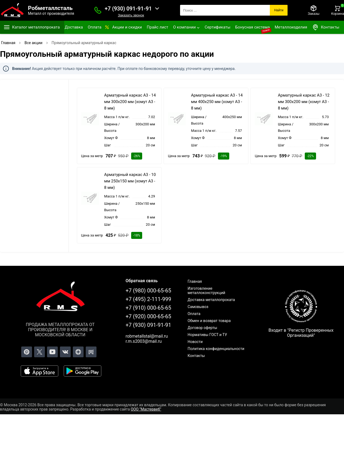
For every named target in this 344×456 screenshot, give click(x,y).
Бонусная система (252, 27)
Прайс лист (157, 27)
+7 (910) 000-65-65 (148, 308)
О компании (184, 27)
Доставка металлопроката (211, 300)
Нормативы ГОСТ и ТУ (207, 335)
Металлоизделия (291, 27)
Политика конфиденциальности (216, 349)
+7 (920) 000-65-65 (148, 316)
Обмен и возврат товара (209, 321)
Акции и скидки (127, 27)
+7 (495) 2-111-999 (148, 299)
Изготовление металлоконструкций (206, 290)
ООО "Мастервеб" (146, 409)
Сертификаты (217, 27)
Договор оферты (202, 328)
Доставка (74, 27)
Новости (195, 342)
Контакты (325, 27)
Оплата (94, 27)
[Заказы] (313, 10)
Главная (195, 281)
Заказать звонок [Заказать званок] (131, 15)
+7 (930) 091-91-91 (128, 8)
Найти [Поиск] (278, 10)
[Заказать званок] (97, 10)
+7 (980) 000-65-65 (148, 290)
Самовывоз (198, 307)
